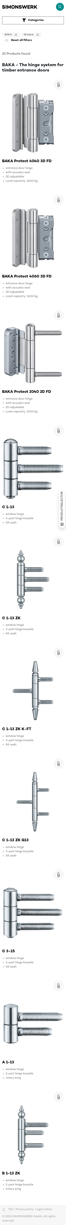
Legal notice (43, 1209)
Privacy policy (24, 1209)
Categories (33, 20)
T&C (11, 1209)
